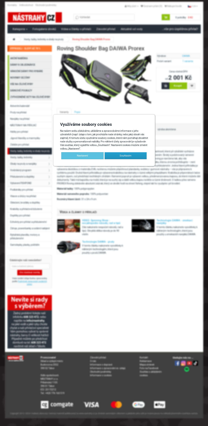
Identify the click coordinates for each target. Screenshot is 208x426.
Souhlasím (125, 155)
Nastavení (82, 155)
